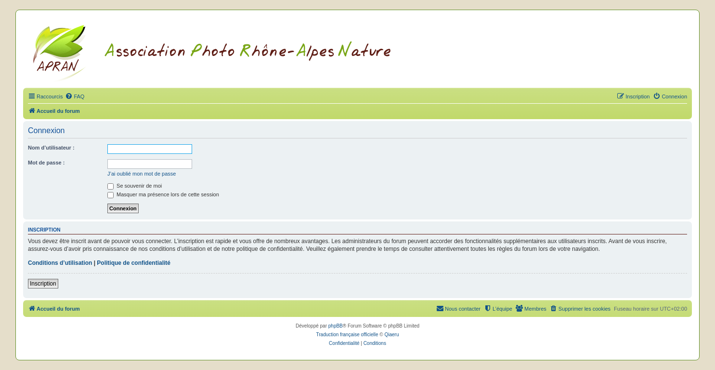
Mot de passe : (46, 162)
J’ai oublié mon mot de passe (141, 174)
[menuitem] (74, 96)
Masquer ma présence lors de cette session (163, 194)
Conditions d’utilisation (60, 263)
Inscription (43, 283)
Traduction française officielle (347, 334)
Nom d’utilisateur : (51, 148)
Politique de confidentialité (133, 263)
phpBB (335, 326)
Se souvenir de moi (134, 186)
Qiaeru (391, 334)
